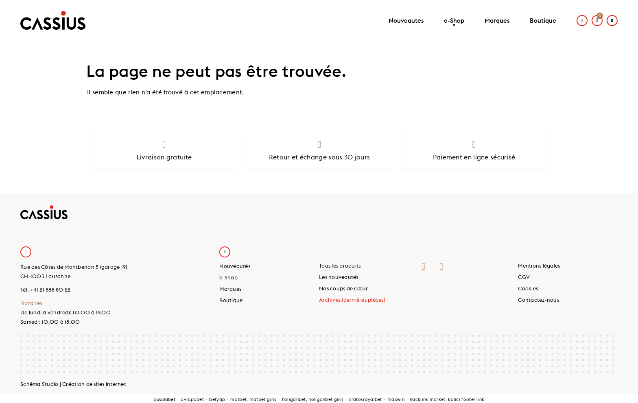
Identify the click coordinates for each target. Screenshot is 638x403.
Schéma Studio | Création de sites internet (73, 384)
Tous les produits (340, 265)
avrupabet (192, 399)
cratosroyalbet (365, 399)
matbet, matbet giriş (253, 399)
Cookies (528, 288)
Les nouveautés (338, 277)
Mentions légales (539, 265)
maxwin (395, 399)
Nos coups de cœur (343, 288)
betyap (217, 399)
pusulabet (164, 399)
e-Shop (454, 24)
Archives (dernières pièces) (352, 299)
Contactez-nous (538, 299)
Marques (497, 20)
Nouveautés (406, 20)
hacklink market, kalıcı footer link (447, 399)
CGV (524, 277)
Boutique (543, 20)
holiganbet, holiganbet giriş (312, 399)
